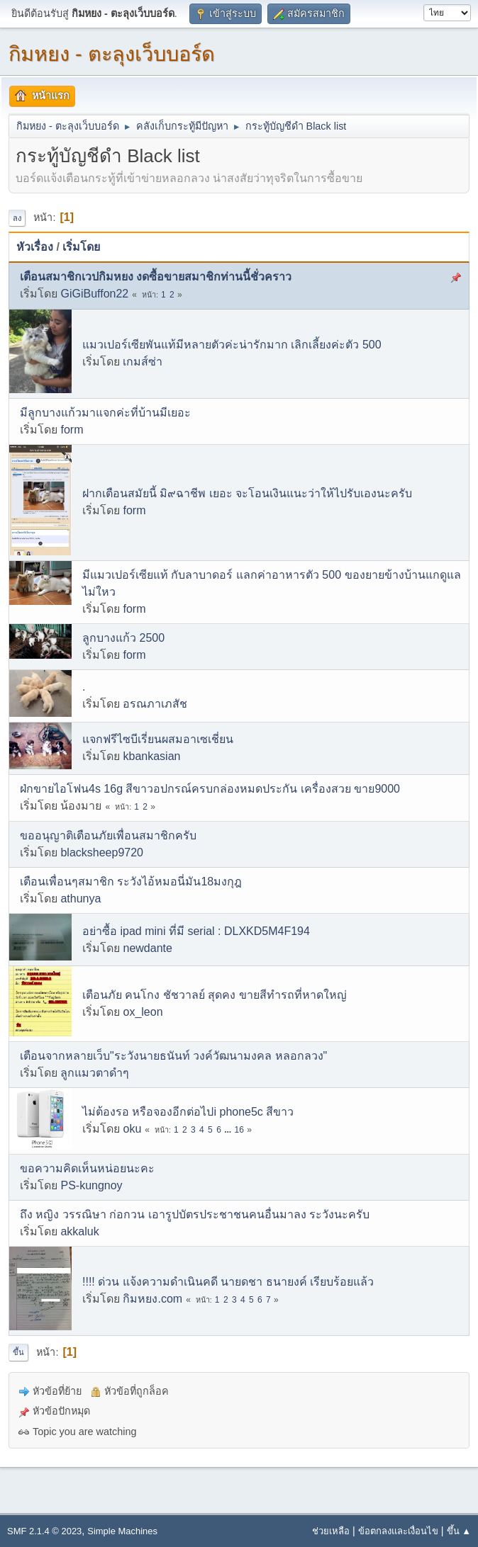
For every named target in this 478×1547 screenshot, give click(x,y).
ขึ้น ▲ (459, 1531)
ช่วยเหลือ (331, 1531)
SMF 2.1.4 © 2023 (44, 1531)
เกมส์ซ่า (142, 362)
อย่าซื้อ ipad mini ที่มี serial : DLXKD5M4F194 (196, 931)
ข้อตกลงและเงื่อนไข (398, 1531)
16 (239, 1130)
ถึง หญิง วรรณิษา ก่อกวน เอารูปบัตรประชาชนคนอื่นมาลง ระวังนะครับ (194, 1214)
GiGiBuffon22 (94, 294)
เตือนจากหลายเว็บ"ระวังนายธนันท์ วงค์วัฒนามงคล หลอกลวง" (173, 1056)
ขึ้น (18, 1352)
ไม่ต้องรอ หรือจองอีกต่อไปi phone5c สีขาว (188, 1112)
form (71, 430)
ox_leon (142, 1012)
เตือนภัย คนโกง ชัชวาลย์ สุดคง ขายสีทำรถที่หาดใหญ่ (214, 995)
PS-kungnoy (91, 1185)
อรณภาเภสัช (155, 704)
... (228, 1130)
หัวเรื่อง (34, 247)
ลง (17, 218)
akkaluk (79, 1231)
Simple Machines (122, 1531)
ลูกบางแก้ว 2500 (123, 638)
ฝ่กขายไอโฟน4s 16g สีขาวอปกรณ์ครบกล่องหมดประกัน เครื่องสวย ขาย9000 (210, 789)
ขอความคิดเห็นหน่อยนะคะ (87, 1168)
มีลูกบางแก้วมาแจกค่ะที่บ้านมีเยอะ (105, 413)
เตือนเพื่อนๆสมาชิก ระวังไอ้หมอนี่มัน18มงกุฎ (131, 882)
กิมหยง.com (152, 1299)
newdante (147, 948)
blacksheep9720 (101, 852)
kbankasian (151, 756)
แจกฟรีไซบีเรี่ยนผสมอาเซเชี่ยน (157, 739)
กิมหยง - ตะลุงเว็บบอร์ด (112, 53)
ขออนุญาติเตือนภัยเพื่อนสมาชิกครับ (108, 835)
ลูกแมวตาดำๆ (94, 1073)
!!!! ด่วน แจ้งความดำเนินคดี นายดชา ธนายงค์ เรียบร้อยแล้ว (228, 1282)
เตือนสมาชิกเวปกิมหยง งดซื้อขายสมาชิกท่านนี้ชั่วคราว (155, 277)
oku (132, 1129)
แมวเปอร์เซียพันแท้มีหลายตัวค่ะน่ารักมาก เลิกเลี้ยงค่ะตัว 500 (232, 345)
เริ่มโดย (81, 247)
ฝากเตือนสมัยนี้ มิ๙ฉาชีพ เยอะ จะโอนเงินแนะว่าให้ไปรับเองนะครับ (247, 493)
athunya (80, 898)
